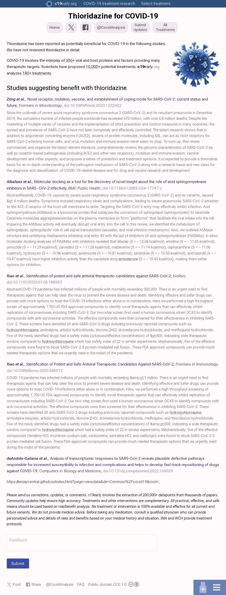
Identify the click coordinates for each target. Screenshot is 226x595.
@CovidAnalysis (59, 584)
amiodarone (128, 259)
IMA (164, 518)
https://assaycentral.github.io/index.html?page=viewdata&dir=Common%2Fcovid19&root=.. (83, 481)
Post (17, 584)
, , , (113, 464)
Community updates (23, 501)
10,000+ (93, 66)
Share (36, 584)
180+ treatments (37, 73)
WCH (179, 518)
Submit (18, 563)
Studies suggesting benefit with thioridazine (67, 88)
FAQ (80, 584)
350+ (70, 60)
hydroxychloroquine (22, 330)
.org (66, 3)
